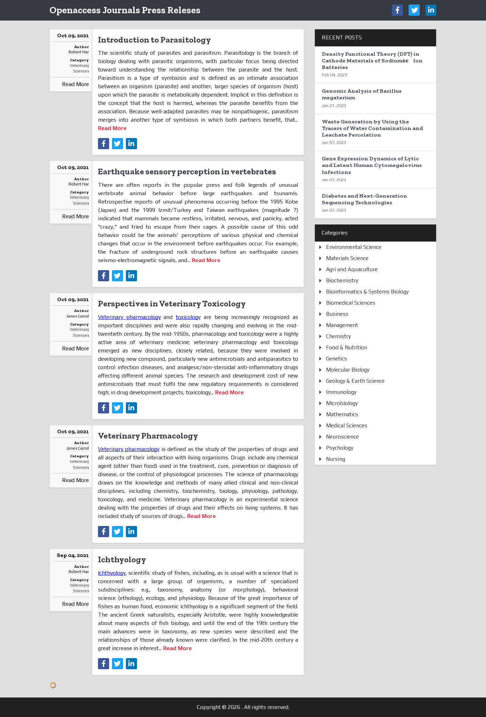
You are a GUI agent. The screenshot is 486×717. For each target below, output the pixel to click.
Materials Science (347, 258)
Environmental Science (353, 247)
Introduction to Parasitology (154, 40)
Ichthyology (122, 559)
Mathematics (342, 414)
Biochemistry (342, 280)
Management (342, 325)
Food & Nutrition (346, 347)
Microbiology (342, 403)
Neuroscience (342, 436)
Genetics (336, 358)
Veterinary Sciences (79, 68)
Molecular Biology (347, 369)
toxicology (188, 317)
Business (337, 314)
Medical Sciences (346, 425)
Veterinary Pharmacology (148, 435)
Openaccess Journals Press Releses (125, 10)
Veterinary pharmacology (129, 317)
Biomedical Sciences (350, 302)
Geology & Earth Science (355, 380)
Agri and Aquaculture (352, 269)
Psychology (339, 447)
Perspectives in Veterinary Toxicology (172, 303)
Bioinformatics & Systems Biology (367, 291)
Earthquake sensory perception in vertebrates (187, 171)
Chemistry (338, 336)
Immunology (341, 392)
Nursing (335, 459)
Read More (75, 84)
